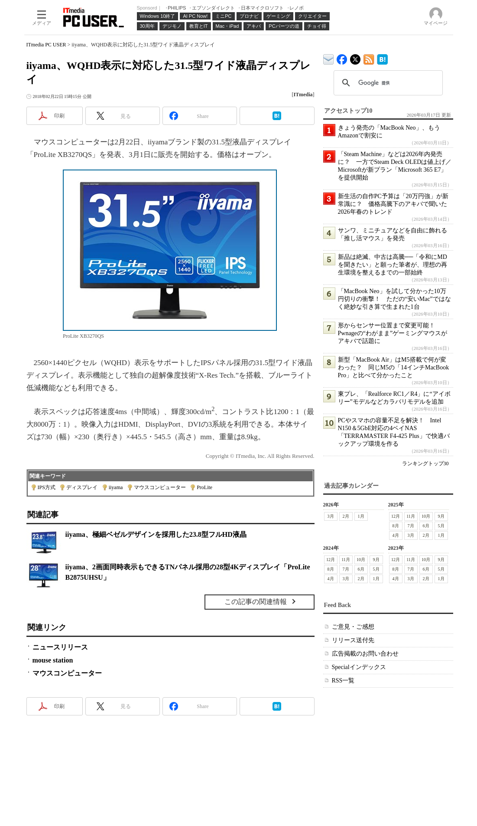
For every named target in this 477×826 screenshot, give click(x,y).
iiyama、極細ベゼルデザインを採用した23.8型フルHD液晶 (156, 534)
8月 (396, 525)
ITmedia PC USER (46, 45)
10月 (426, 516)
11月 (410, 516)
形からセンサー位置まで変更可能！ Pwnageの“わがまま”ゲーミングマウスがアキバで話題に (393, 333)
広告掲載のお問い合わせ (365, 653)
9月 (441, 516)
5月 (441, 525)
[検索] (386, 83)
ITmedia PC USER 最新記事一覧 (368, 58)
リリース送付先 (353, 640)
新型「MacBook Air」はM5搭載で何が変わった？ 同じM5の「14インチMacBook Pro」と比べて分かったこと (393, 367)
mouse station (52, 660)
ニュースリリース (60, 647)
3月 (331, 516)
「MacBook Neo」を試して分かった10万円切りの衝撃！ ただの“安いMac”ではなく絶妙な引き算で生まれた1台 (394, 299)
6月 (426, 525)
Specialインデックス (359, 667)
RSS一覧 (343, 680)
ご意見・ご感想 (353, 627)
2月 (346, 516)
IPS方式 (46, 487)
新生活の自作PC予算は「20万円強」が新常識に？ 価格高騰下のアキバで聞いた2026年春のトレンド (393, 204)
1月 (361, 516)
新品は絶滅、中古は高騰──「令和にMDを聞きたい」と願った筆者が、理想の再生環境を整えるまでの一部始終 (392, 265)
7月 (411, 525)
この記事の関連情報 (255, 601)
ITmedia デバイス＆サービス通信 (328, 58)
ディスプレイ (81, 487)
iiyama (116, 487)
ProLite (204, 487)
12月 (395, 516)
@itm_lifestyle (355, 57)
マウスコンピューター (160, 487)
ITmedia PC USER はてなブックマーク (382, 58)
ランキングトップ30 (425, 463)
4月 (396, 535)
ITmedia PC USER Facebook (342, 57)
